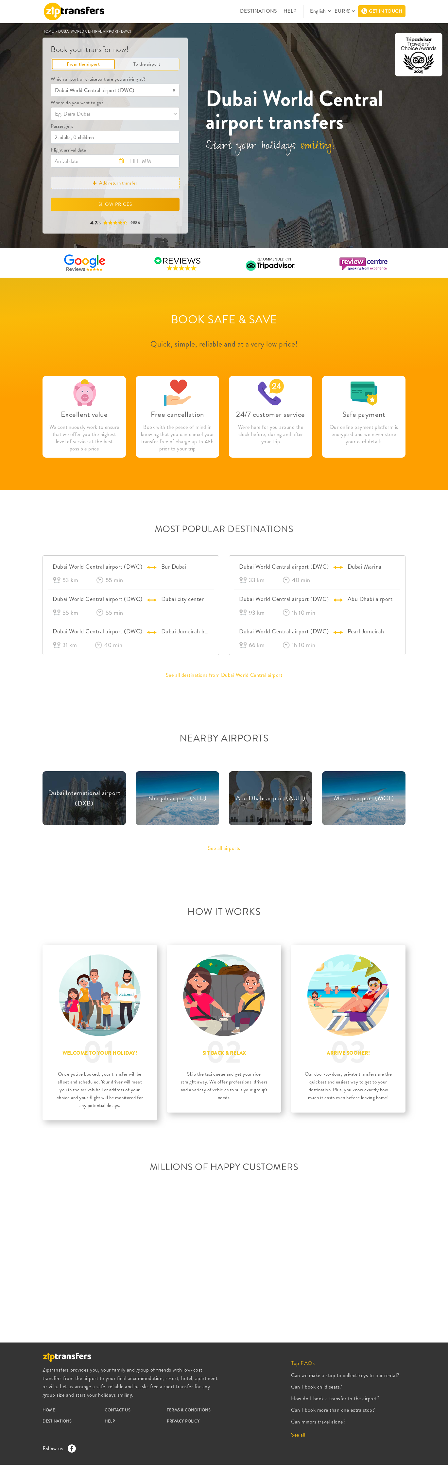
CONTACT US (117, 1410)
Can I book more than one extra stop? (333, 1410)
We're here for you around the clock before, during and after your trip (270, 434)
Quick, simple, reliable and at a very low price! (224, 344)
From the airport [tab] (83, 64)
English (320, 11)
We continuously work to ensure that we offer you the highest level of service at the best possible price (84, 438)
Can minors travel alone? (318, 1421)
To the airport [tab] (146, 64)
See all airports (224, 848)
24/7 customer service (270, 414)
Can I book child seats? (316, 1387)
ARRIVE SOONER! (348, 1053)
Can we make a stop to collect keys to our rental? (345, 1375)
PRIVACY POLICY (183, 1421)
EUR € (343, 11)
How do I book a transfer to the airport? (335, 1398)
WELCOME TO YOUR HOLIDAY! (99, 1053)
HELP (292, 11)
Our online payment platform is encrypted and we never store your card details (364, 434)
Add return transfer (115, 183)
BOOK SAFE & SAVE (224, 319)
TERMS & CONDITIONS (188, 1410)
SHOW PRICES (115, 204)
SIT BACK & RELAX (224, 1053)
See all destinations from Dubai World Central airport (224, 675)
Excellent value (84, 414)
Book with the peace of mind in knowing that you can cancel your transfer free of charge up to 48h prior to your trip (177, 438)
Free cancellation (177, 414)
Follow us (58, 1448)
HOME (49, 31)
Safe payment (363, 414)
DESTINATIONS (261, 11)
